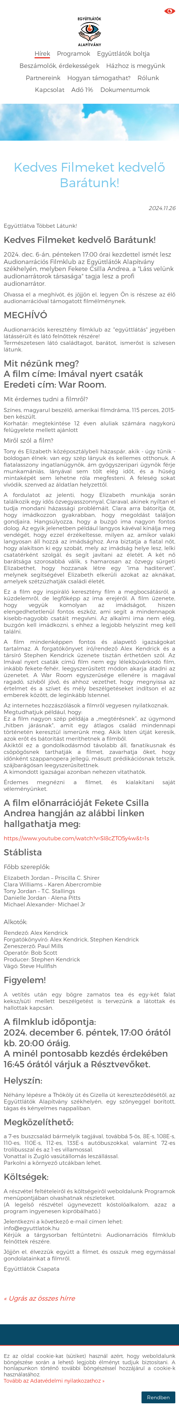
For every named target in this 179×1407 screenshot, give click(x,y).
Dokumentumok (125, 89)
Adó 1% (82, 89)
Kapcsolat (49, 89)
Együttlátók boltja (123, 53)
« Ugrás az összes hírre (39, 1298)
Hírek (42, 53)
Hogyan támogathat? (98, 77)
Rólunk (148, 77)
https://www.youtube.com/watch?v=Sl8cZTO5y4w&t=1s (76, 838)
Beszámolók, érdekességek (59, 65)
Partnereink (43, 77)
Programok (73, 53)
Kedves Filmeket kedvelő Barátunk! (89, 174)
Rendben (158, 1397)
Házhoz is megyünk (135, 65)
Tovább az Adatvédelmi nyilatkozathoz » (54, 1380)
